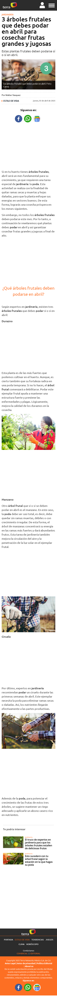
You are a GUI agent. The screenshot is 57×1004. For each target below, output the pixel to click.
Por (11, 95)
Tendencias (37, 939)
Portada (8, 939)
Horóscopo (32, 944)
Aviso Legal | (11, 963)
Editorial (35, 953)
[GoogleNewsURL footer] (37, 987)
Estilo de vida (11, 100)
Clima (21, 944)
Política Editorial (44, 963)
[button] (51, 5)
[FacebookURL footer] (18, 987)
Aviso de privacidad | (27, 963)
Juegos (49, 939)
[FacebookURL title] (18, 118)
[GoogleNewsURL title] (37, 118)
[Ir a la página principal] (10, 5)
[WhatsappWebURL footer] (28, 987)
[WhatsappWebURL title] (28, 118)
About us (29, 966)
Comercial (22, 953)
